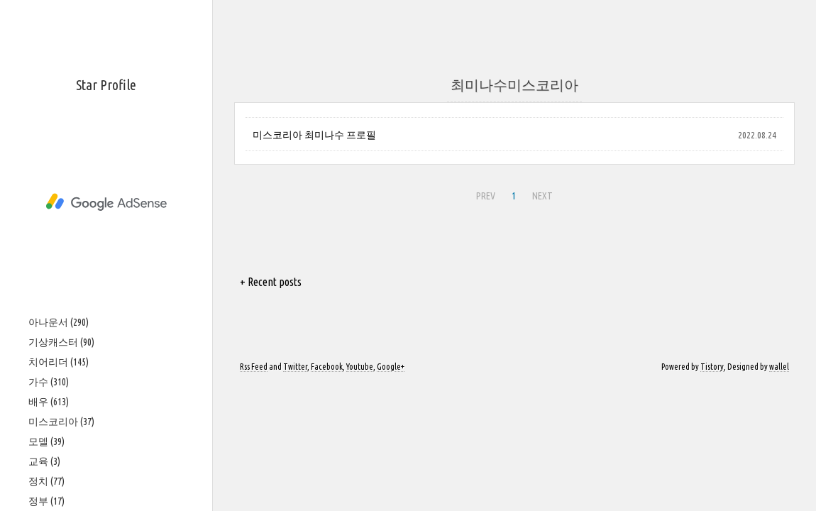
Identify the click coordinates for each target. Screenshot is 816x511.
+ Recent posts (271, 281)
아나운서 (58, 322)
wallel (779, 366)
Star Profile (106, 85)
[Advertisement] (106, 202)
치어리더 (58, 362)
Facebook (327, 366)
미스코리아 (61, 421)
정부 (46, 501)
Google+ (390, 366)
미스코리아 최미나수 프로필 (314, 135)
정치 (46, 481)
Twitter (295, 366)
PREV (485, 196)
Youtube (359, 366)
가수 (48, 382)
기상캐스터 (61, 342)
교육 (44, 461)
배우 (48, 401)
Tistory (712, 366)
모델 (46, 441)
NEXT (542, 196)
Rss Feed (254, 366)
